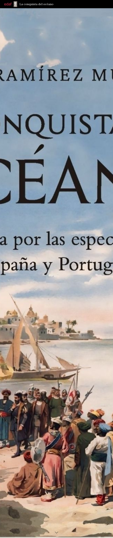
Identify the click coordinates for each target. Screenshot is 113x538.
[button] (56, 532)
